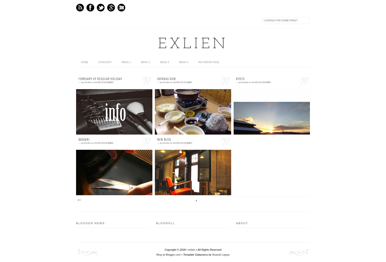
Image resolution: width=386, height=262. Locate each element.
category (105, 62)
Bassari (84, 139)
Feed (80, 8)
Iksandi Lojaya (220, 254)
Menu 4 (184, 62)
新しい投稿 (79, 200)
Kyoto (240, 79)
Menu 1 (126, 62)
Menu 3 (164, 62)
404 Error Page (208, 62)
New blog (164, 139)
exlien (193, 44)
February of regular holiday (100, 79)
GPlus (111, 8)
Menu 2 (145, 62)
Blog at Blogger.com (169, 254)
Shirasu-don (166, 79)
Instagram (121, 8)
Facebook (90, 8)
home (84, 62)
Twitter (101, 8)
